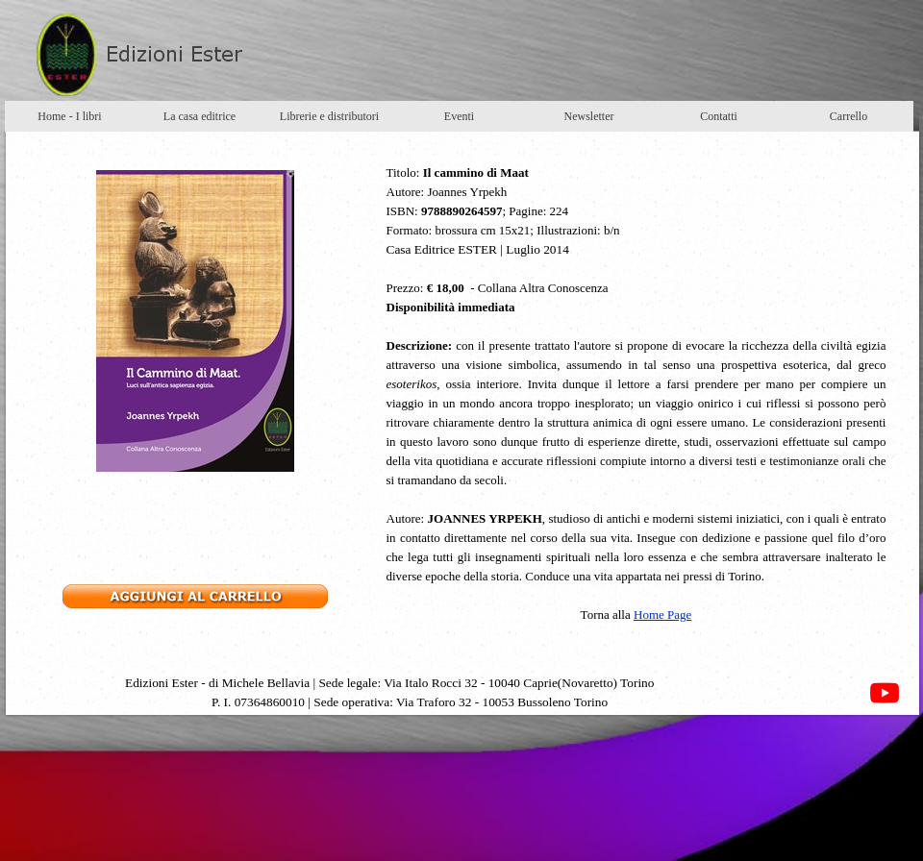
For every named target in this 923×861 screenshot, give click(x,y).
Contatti (718, 116)
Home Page (662, 614)
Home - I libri (69, 116)
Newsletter (589, 116)
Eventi (459, 116)
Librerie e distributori (329, 116)
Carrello (848, 116)
